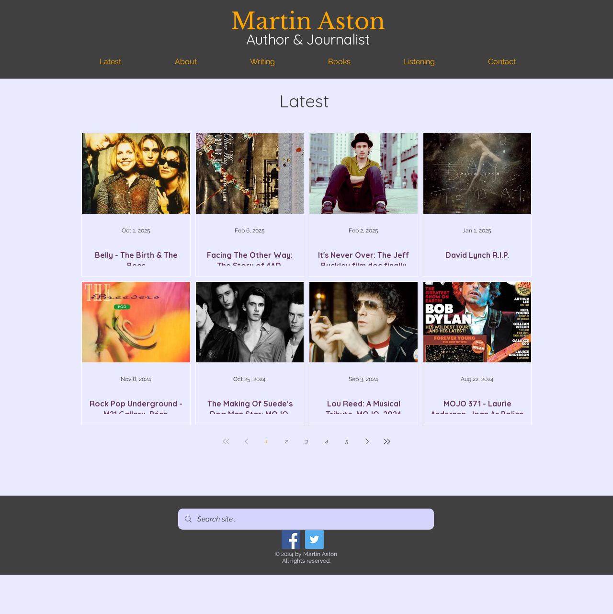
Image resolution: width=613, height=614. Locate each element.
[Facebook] (291, 539)
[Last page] (387, 441)
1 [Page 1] (266, 441)
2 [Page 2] (286, 441)
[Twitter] (314, 539)
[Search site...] (305, 519)
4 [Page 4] (326, 441)
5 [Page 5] (346, 441)
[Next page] (366, 441)
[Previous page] (246, 441)
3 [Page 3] (306, 441)
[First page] (226, 441)
